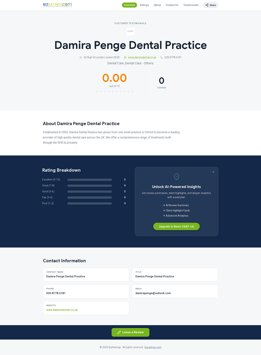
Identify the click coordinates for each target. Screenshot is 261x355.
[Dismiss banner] (213, 171)
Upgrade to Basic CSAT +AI (176, 226)
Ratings (144, 5)
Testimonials (191, 5)
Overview (129, 5)
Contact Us (172, 5)
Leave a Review (130, 332)
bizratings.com (153, 347)
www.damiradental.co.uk (140, 57)
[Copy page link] (210, 5)
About (157, 5)
